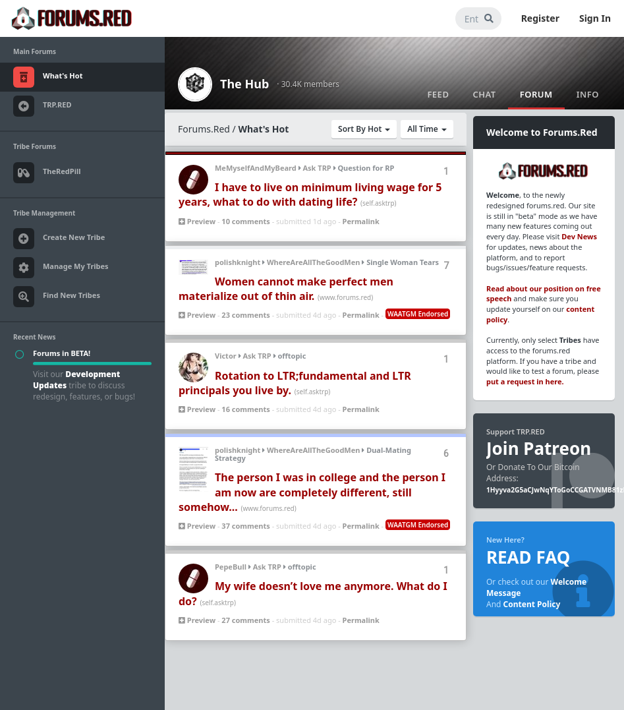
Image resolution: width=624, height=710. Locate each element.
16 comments (245, 409)
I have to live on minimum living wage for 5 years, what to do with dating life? (310, 194)
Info (588, 94)
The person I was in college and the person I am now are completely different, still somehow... (312, 492)
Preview (197, 221)
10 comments (245, 221)
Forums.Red (204, 129)
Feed (438, 94)
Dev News (579, 236)
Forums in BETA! (61, 353)
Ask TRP (316, 168)
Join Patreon (538, 448)
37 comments (245, 526)
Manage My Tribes (61, 267)
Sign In (595, 18)
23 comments (245, 315)
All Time (427, 128)
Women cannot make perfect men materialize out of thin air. (286, 288)
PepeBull (230, 567)
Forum (536, 94)
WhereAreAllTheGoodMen (313, 262)
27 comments (245, 620)
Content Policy (532, 604)
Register (540, 18)
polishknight (237, 262)
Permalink (361, 221)
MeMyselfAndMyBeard (256, 168)
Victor (226, 356)
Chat (484, 94)
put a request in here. (525, 381)
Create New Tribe (59, 238)
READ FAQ (528, 557)
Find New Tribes (56, 296)
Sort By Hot (364, 128)
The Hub (244, 84)
